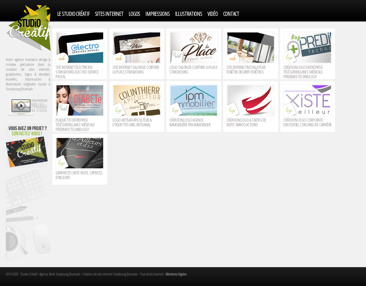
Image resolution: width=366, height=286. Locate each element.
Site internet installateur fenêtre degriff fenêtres (245, 69)
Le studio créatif (73, 14)
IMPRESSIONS (157, 14)
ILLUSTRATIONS (188, 14)
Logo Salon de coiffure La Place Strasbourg (193, 69)
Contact (231, 14)
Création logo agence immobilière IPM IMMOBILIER (189, 122)
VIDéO (213, 14)
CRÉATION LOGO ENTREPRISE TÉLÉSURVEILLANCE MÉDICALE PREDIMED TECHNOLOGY (303, 71)
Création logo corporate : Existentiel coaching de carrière (307, 122)
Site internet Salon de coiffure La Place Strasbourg (136, 69)
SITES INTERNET (109, 14)
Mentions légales (176, 274)
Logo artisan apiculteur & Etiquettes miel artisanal (132, 122)
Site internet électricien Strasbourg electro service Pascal (77, 71)
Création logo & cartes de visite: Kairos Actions (246, 122)
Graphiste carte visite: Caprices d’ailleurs (79, 175)
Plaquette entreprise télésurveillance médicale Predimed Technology (75, 124)
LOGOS (134, 14)
